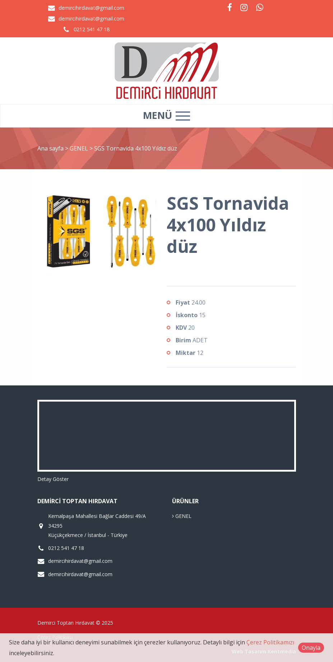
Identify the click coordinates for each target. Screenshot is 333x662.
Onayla (311, 648)
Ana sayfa (50, 148)
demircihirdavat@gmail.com (91, 7)
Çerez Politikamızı (270, 642)
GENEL (79, 148)
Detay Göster (53, 479)
